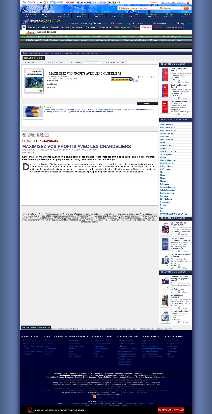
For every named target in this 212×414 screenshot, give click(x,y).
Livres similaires (115, 63)
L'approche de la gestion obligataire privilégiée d (181, 74)
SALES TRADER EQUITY (36, 40)
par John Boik (176, 265)
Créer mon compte (129, 8)
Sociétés (48, 343)
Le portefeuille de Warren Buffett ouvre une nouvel (181, 228)
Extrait (93, 63)
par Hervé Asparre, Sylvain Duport (178, 248)
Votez (96, 354)
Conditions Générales (93, 405)
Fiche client (171, 349)
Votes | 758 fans (179, 252)
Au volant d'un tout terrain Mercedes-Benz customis (181, 300)
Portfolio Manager (173, 40)
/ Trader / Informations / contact (115, 405)
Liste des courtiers (101, 349)
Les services (172, 346)
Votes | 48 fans (179, 292)
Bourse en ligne (28, 152)
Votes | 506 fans (179, 234)
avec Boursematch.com (113, 401)
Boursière (49, 341)
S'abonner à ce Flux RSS (106, 397)
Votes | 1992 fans (180, 82)
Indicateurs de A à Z (126, 351)
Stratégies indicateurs (126, 357)
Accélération (74, 341)
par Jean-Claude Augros (181, 112)
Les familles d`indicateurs (128, 349)
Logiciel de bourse (149, 341)
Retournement (75, 357)
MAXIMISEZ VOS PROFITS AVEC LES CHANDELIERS (82, 73)
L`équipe (170, 357)
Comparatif (98, 351)
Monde (48, 346)
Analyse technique (76, 346)
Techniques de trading (127, 354)
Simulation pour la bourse (152, 349)
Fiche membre (172, 341)
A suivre (48, 354)
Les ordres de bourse (102, 343)
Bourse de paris (29, 341)
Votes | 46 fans (179, 115)
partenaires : (93, 401)
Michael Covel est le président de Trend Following (179, 316)
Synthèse (49, 351)
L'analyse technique (126, 341)
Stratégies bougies (125, 359)
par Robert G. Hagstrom (180, 231)
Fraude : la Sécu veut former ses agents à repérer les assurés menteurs (137, 37)
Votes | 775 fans (179, 308)
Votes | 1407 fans (180, 323)
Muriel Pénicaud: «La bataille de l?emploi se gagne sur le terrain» (35, 37)
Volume (72, 349)
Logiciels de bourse (46, 32)
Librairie (30, 32)
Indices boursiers (30, 343)
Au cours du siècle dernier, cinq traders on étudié (180, 261)
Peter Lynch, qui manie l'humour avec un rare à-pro (181, 285)
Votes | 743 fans (179, 98)
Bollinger (72, 354)
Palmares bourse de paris (33, 346)
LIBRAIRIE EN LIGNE (33, 58)
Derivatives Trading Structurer (141, 40)
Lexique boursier (124, 362)
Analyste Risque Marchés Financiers (79, 40)
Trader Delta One (56, 40)
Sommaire (77, 63)
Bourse (101, 401)
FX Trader (159, 40)
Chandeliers (74, 343)
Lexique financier (125, 364)
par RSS (48, 2)
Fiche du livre (56, 63)
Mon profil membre (174, 343)
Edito (169, 354)
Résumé (147, 103)
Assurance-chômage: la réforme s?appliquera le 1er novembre (85, 37)
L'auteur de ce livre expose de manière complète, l (178, 108)
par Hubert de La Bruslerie (178, 78)
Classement (98, 357)
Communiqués (51, 349)
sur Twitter (58, 2)
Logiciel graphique (149, 343)
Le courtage (98, 346)
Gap (71, 351)
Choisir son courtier (101, 341)
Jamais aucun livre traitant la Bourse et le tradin (181, 244)
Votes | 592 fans (179, 268)
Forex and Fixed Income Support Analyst (112, 40)
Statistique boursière (150, 351)
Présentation (33, 63)
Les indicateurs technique (152, 357)
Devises (26, 349)
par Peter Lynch (177, 289)
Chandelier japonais (150, 346)
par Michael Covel (178, 320)
